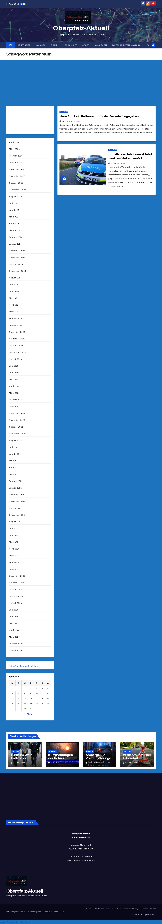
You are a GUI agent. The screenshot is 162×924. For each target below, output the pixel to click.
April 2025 (14, 223)
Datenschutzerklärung (126, 45)
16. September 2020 (71, 121)
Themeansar (59, 912)
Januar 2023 (15, 406)
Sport (86, 45)
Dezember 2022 (17, 413)
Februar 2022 (16, 481)
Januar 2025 (15, 244)
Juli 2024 (13, 284)
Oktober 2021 (15, 508)
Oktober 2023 (16, 345)
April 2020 (14, 630)
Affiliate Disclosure (101, 909)
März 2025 (14, 230)
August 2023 (15, 359)
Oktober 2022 (16, 427)
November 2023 (17, 339)
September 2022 (17, 433)
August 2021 (15, 521)
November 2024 (17, 257)
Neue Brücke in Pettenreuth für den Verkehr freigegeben (99, 116)
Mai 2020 (13, 623)
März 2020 (14, 637)
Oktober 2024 (16, 264)
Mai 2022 (13, 461)
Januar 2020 (15, 650)
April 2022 (14, 467)
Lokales (41, 45)
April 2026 (14, 142)
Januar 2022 (15, 488)
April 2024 (14, 305)
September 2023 (17, 352)
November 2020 (17, 582)
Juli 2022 (13, 447)
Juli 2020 (14, 610)
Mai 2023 (13, 379)
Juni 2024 (14, 291)
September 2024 (17, 271)
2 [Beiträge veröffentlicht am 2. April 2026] (30, 688)
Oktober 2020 (16, 589)
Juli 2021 (13, 528)
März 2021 (14, 555)
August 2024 (15, 278)
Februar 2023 (16, 400)
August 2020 (15, 603)
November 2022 (17, 420)
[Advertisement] (81, 79)
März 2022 (14, 474)
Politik (55, 45)
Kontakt (135, 915)
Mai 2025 (13, 217)
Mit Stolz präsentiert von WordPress (21, 912)
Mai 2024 (13, 298)
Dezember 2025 (17, 169)
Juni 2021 (14, 535)
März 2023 (14, 393)
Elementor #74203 (148, 909)
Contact (114, 909)
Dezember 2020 (17, 576)
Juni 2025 (14, 210)
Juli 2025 (13, 203)
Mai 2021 (13, 542)
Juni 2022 (14, 454)
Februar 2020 (16, 643)
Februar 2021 (15, 562)
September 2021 (17, 515)
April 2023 (14, 386)
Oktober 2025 (16, 183)
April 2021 (14, 549)
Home (88, 909)
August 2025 (15, 196)
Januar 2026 (15, 162)
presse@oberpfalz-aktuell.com (15, 922)
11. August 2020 (118, 163)
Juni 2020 (14, 616)
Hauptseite (23, 45)
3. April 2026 (19, 763)
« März (28, 714)
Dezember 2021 (17, 494)
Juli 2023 (13, 366)
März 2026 (14, 149)
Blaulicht (71, 45)
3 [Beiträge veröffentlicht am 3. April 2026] (36, 688)
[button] (148, 45)
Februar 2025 (16, 237)
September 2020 (17, 596)
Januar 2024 (15, 325)
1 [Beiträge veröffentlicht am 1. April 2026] (24, 688)
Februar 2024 (16, 318)
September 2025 (17, 189)
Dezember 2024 (17, 250)
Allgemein (101, 45)
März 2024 (14, 311)
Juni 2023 (14, 372)
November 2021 (17, 501)
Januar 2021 (15, 569)
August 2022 (15, 440)
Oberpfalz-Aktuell (81, 28)
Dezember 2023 (17, 332)
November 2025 (17, 176)
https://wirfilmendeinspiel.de (23, 666)
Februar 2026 (16, 156)
